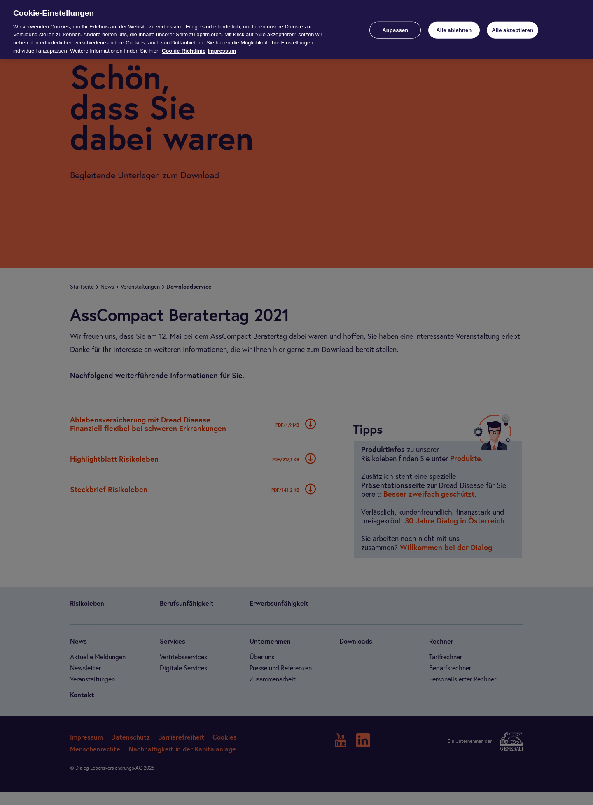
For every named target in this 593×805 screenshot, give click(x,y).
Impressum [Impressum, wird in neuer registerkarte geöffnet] (222, 51)
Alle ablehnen (454, 30)
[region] (296, 29)
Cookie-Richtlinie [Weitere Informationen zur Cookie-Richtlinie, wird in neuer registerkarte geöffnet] (183, 51)
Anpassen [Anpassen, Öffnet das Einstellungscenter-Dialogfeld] (395, 30)
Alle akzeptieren (512, 30)
